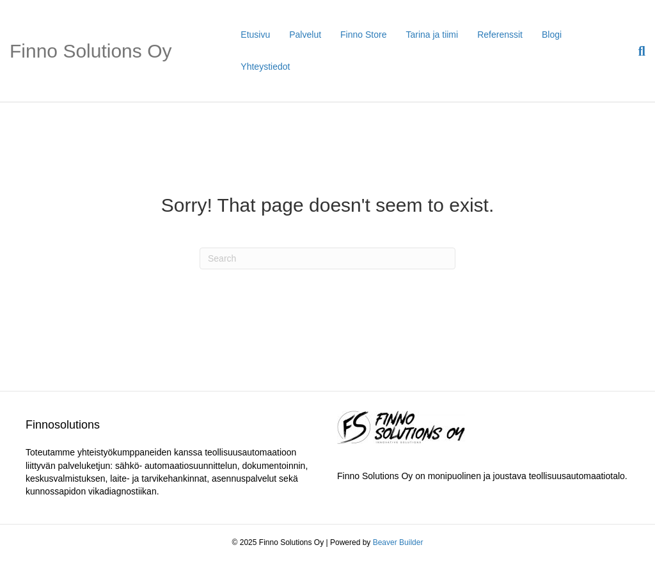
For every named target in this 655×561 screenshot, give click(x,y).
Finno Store (363, 34)
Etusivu (255, 34)
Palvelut (305, 34)
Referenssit (500, 34)
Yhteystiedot (265, 66)
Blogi (552, 34)
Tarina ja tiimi (432, 34)
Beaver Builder (398, 542)
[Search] (637, 51)
